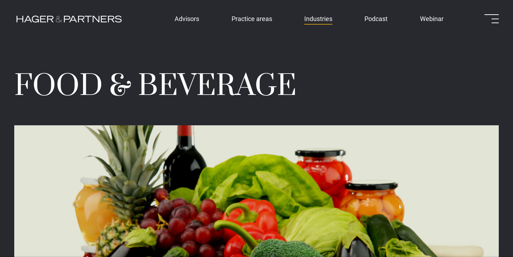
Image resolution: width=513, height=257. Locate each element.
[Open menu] (491, 18)
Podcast (376, 18)
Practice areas (252, 18)
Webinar (432, 18)
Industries (318, 18)
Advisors (187, 18)
